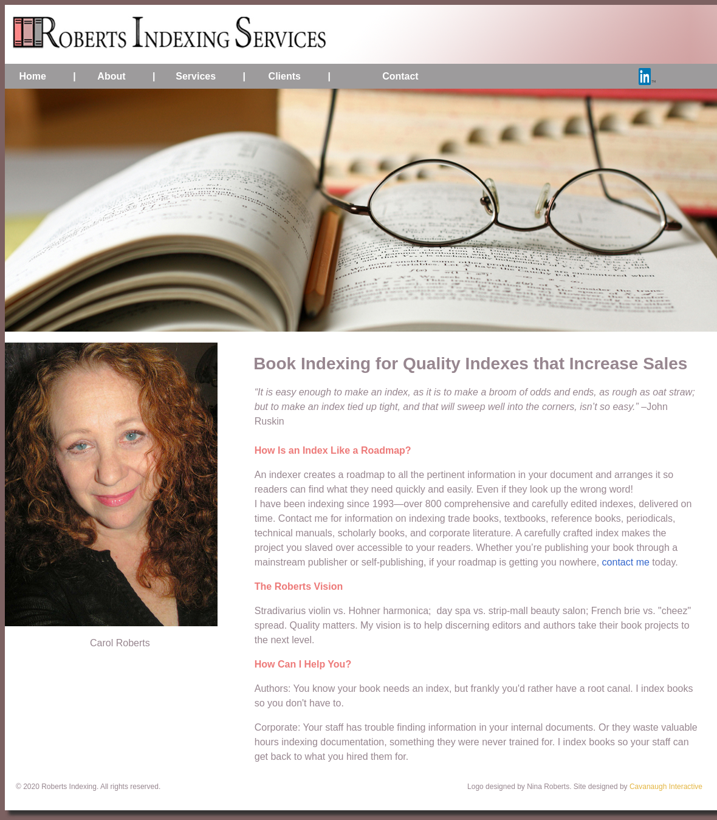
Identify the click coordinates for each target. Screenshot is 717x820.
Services (196, 76)
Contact (400, 76)
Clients (285, 76)
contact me (626, 562)
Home (32, 76)
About (111, 76)
